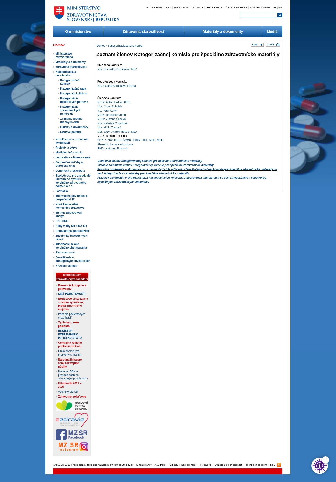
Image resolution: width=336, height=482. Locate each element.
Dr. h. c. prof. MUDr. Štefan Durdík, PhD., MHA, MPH (130, 140)
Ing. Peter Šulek (107, 110)
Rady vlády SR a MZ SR (71, 226)
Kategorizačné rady (73, 88)
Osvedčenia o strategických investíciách (73, 259)
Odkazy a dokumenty (74, 127)
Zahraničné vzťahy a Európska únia (69, 164)
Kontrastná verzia (260, 7)
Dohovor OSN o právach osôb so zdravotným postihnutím (73, 375)
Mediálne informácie (69, 152)
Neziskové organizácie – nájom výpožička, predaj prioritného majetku (73, 304)
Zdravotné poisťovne (72, 396)
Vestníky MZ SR (68, 391)
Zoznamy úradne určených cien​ (71, 120)
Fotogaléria (205, 464)
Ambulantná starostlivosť (73, 230)
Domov (100, 45)
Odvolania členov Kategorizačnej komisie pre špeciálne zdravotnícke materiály (149, 161)
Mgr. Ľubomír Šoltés (109, 106)
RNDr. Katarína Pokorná (112, 148)
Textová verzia (214, 7)
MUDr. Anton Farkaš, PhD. (113, 102)
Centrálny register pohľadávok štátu (70, 344)
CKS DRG (62, 221)
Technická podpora (256, 464)
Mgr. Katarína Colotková (112, 123)
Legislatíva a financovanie (73, 157)
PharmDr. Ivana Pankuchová (115, 144)
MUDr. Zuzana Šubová (111, 119)
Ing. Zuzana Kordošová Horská (116, 85)
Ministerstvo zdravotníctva (65, 55)
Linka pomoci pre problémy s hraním (69, 353)
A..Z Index (160, 464)
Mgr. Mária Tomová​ (109, 127)
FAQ (168, 7)
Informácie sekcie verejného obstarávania (71, 246)
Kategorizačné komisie (69, 82)
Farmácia (62, 191)
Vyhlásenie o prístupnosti (229, 464)
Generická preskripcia (70, 170)
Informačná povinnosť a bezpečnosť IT (72, 197)
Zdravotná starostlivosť (143, 32)
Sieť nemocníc (65, 252)
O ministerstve (78, 32)
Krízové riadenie (66, 265)
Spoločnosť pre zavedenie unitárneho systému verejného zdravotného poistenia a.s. (73, 181)
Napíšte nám (188, 464)
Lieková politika (70, 132)
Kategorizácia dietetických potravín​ (74, 100)
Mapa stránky (181, 7)
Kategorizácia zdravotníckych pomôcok (70, 110)
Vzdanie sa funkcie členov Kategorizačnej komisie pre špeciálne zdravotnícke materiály (155, 165)
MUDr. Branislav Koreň (111, 115)
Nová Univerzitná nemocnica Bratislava (70, 206)
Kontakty (198, 7)
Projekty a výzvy (66, 147)
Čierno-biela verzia (236, 7)
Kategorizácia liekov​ (73, 93)
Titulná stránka (154, 7)
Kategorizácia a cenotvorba (66, 73)
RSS (272, 464)
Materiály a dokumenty (223, 32)
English (277, 7)
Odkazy (173, 464)
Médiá (272, 32)
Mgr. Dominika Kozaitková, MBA (117, 69)
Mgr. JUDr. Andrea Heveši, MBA (117, 131)
